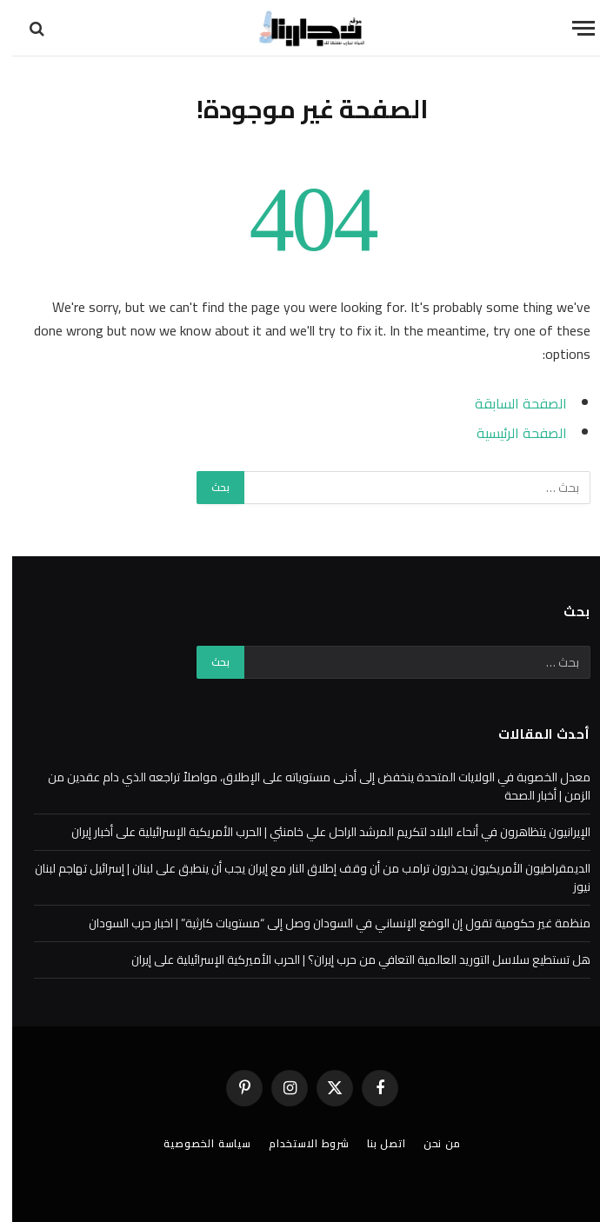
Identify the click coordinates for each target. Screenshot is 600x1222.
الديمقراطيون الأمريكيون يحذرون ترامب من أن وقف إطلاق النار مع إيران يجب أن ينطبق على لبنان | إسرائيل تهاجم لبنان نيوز (300, 877)
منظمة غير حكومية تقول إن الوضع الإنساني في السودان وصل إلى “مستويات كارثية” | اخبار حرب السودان (327, 923)
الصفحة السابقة (509, 403)
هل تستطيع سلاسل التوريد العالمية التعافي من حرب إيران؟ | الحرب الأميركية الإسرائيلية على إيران (348, 959)
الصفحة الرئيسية (509, 433)
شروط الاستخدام (297, 1143)
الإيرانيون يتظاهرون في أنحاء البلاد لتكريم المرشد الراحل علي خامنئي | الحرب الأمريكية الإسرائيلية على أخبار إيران (318, 831)
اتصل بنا (374, 1143)
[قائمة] (571, 28)
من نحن (430, 1143)
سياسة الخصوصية (195, 1143)
